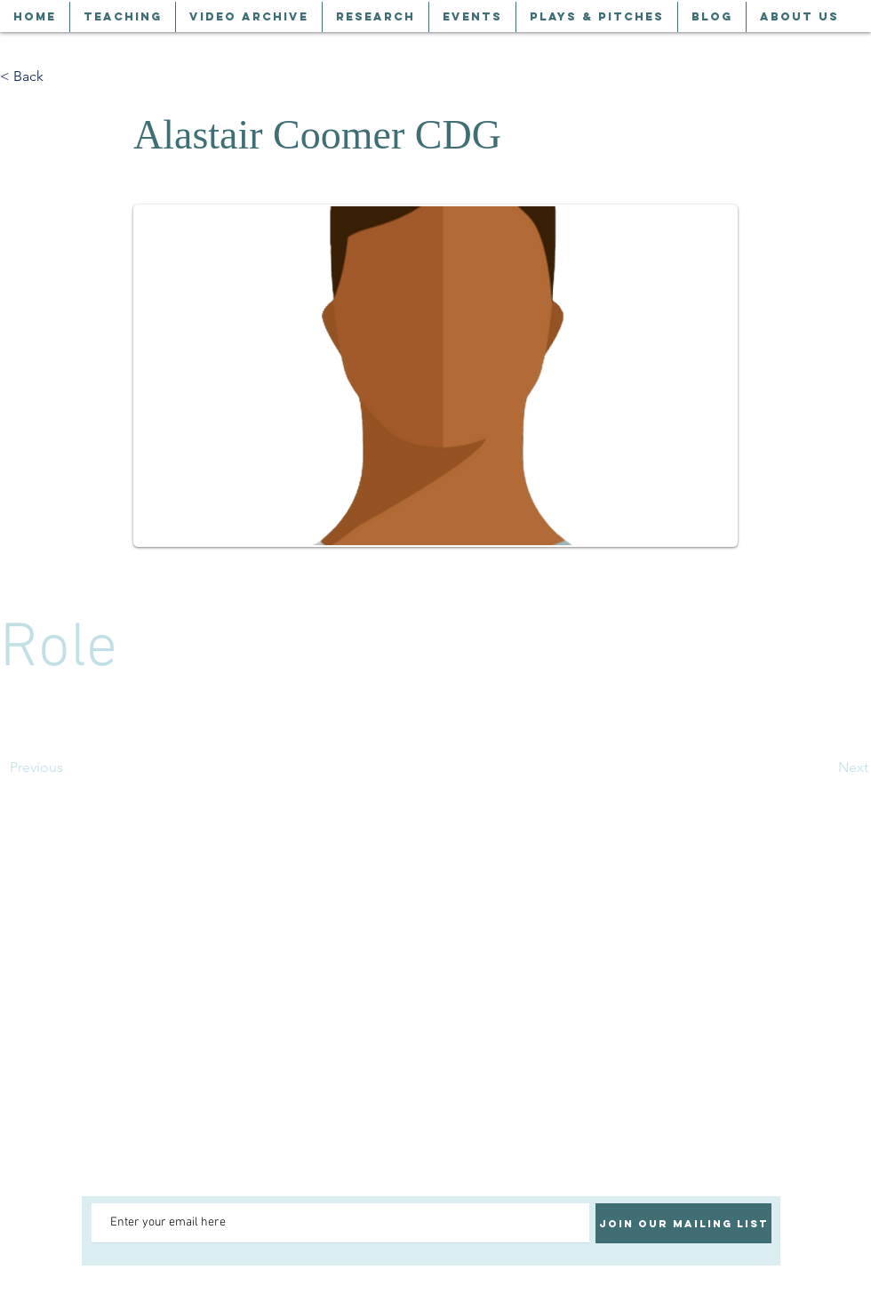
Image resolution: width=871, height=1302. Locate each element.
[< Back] (58, 76)
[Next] (823, 767)
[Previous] (68, 767)
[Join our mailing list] (683, 1223)
